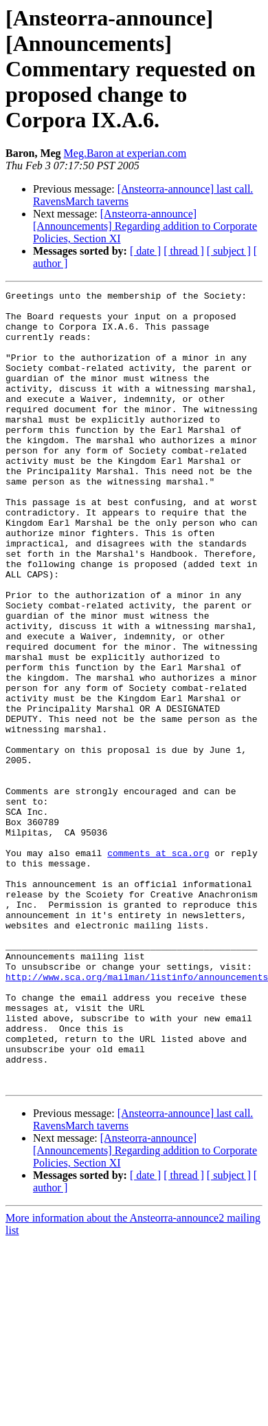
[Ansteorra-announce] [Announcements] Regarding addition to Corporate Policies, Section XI (145, 226)
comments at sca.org (158, 966)
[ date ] (145, 251)
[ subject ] (229, 251)
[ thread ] (184, 251)
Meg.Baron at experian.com (125, 153)
